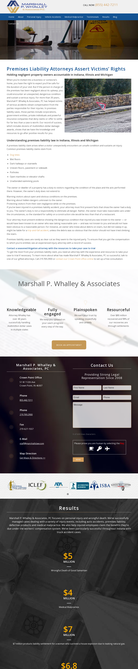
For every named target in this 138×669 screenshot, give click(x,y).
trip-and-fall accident (38, 230)
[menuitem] (11, 16)
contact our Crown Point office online (74, 258)
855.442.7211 (26, 400)
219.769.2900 (26, 414)
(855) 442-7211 (106, 4)
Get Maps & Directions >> (32, 457)
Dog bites (15, 154)
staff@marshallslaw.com (32, 443)
